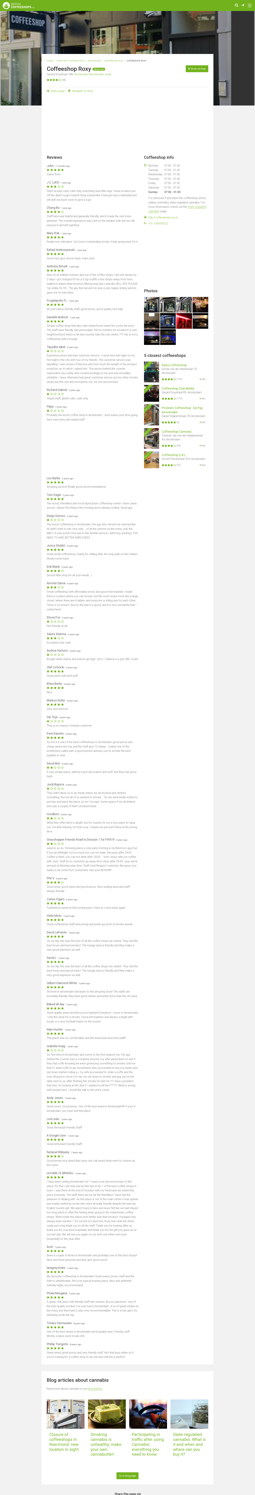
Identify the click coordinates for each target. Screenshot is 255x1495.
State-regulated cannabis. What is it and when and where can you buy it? (189, 1444)
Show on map (197, 68)
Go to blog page (127, 1475)
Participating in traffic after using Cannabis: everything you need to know (148, 1444)
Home (50, 60)
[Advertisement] (127, 125)
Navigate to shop (80, 91)
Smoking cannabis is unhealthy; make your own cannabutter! (106, 1444)
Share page (55, 91)
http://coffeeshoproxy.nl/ (163, 217)
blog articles (94, 1388)
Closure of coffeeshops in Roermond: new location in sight (64, 1442)
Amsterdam (94, 60)
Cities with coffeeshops (70, 60)
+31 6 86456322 (158, 223)
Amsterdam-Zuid (113, 60)
